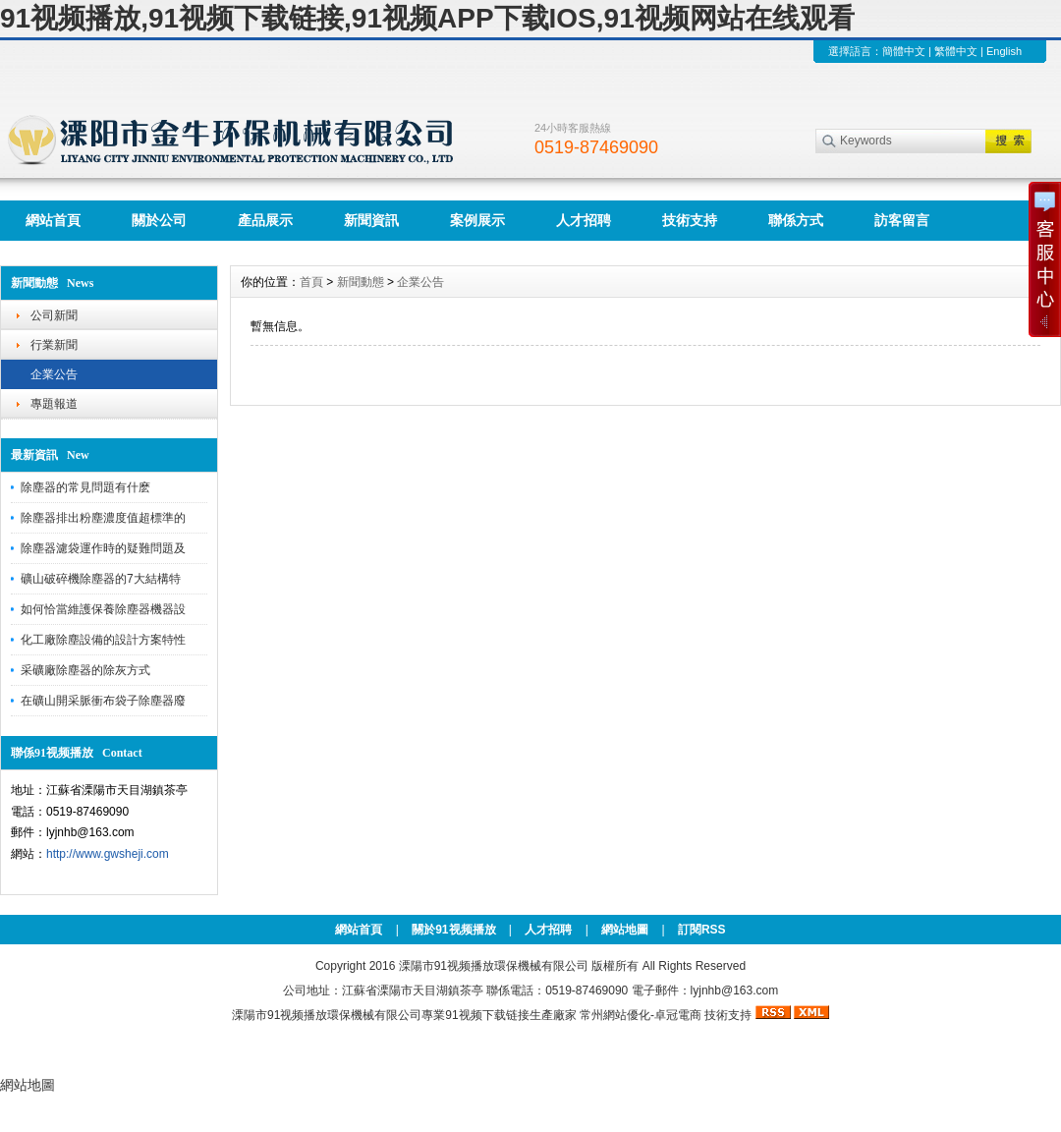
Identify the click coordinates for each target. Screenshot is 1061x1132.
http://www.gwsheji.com (107, 854)
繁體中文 (955, 51)
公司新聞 (54, 315)
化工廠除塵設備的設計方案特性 (103, 640)
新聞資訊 (371, 220)
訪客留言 (901, 220)
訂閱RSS (702, 929)
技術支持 (689, 220)
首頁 (311, 282)
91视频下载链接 (487, 1015)
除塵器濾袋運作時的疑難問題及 (103, 548)
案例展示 (477, 220)
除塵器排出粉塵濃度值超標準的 (103, 518)
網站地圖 (624, 929)
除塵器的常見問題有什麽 (85, 487)
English (1004, 51)
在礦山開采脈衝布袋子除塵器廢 (103, 701)
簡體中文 (903, 51)
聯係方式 (795, 220)
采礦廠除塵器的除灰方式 (85, 670)
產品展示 (265, 220)
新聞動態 (360, 282)
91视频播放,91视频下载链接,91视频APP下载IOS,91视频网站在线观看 (427, 18)
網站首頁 (53, 220)
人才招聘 (583, 220)
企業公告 (54, 374)
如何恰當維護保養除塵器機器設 (103, 609)
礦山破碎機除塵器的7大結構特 (101, 579)
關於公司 (159, 220)
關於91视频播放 (453, 929)
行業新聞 (54, 345)
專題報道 (54, 404)
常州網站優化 (615, 1015)
